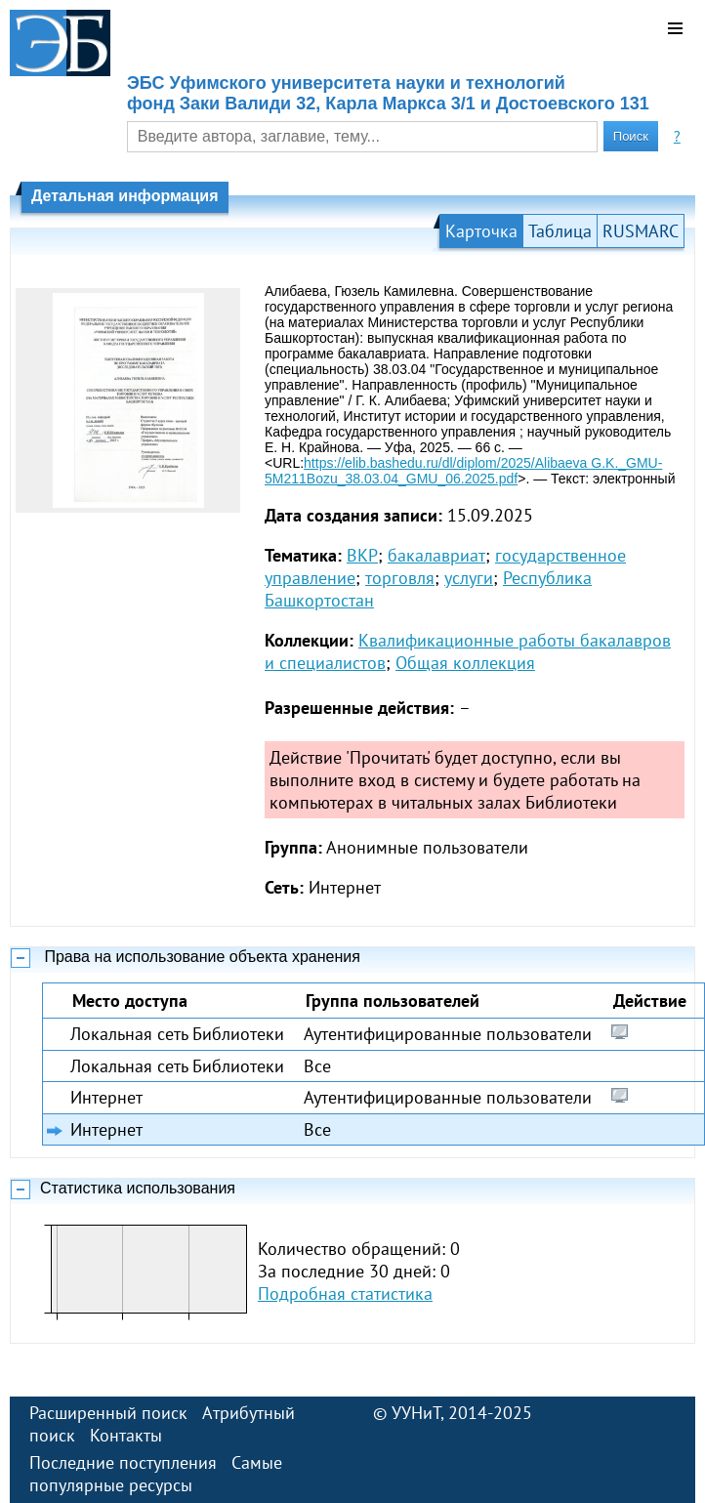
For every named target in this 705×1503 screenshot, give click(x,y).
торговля (400, 577)
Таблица (560, 231)
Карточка (481, 231)
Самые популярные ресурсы (155, 1473)
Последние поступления (123, 1462)
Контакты (126, 1435)
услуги (468, 577)
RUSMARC (640, 231)
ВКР (362, 555)
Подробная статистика (345, 1293)
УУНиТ (416, 1412)
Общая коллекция (465, 662)
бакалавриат (436, 555)
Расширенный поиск (108, 1412)
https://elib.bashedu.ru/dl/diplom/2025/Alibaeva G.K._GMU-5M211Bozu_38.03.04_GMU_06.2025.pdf (463, 470)
